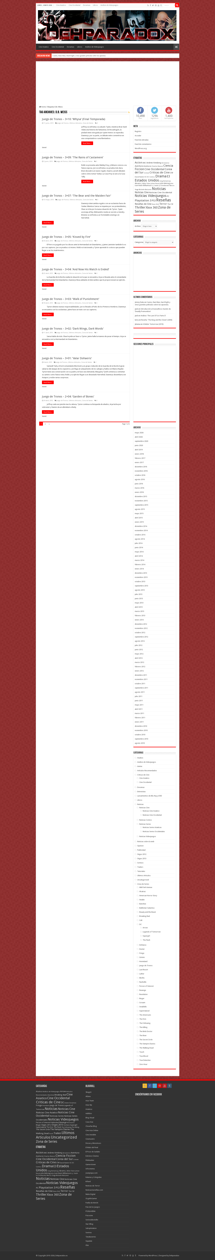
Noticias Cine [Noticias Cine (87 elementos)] (142, 192)
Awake (142, 900)
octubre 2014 (140, 535)
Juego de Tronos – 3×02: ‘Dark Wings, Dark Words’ (73, 328)
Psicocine (89, 1215)
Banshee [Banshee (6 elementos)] (51, 1095)
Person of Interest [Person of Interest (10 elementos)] (43, 1122)
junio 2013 (139, 598)
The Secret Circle (145, 1040)
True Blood (143, 1056)
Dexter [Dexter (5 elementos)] (66, 1103)
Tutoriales (141, 871)
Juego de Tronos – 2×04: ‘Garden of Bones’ (68, 396)
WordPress (152, 1256)
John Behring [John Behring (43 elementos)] (165, 183)
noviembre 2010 (141, 730)
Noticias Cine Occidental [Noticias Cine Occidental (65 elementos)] (160, 192)
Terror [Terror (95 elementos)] (163, 203)
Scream (142, 1003)
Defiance (142, 945)
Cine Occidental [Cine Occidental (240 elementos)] (58, 1098)
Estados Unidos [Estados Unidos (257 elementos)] (147, 180)
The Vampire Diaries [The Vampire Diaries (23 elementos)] (60, 1129)
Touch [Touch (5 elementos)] (51, 1133)
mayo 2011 (139, 705)
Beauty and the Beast (147, 912)
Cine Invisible (91, 1135)
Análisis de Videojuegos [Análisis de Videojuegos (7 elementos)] (51, 1091)
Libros (95, 5)
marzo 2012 (139, 662)
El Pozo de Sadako (93, 1152)
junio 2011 (139, 701)
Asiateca (89, 1109)
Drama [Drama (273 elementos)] (160, 176)
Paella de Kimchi (92, 1203)
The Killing (143, 1027)
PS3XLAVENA (90, 1211)
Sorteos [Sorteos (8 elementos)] (67, 1125)
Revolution (143, 994)
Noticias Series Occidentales (154, 831)
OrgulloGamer (91, 1198)
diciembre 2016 (141, 467)
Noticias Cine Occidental (152, 815)
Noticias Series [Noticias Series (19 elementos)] (57, 1116)
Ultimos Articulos (75, 123)
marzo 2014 (139, 560)
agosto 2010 (140, 743)
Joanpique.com (91, 1173)
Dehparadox (174, 1256)
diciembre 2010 (141, 726)
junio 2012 (139, 650)
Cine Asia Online (92, 1130)
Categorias (139, 242)
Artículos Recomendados (147, 771)
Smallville (143, 1007)
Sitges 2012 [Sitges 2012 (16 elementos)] (46, 1125)
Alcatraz (142, 891)
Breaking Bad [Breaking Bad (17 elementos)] (60, 1095)
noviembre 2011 (141, 679)
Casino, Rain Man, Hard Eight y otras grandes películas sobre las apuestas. (79, 56)
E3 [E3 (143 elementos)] (168, 176)
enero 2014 (139, 569)
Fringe (141, 953)
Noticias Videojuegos (147, 836)
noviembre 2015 (141, 501)
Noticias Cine (144, 808)
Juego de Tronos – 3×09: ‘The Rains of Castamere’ (72, 157)
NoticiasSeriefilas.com (94, 1190)
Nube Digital (90, 1194)
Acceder (138, 136)
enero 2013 (139, 620)
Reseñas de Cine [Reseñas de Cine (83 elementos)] (143, 204)
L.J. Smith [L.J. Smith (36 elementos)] (155, 185)
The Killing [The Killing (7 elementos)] (75, 1127)
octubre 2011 (140, 684)
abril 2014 (139, 556)
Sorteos (140, 863)
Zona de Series (88, 123)
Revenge (142, 990)
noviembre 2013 (141, 577)
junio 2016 (139, 484)
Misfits (142, 978)
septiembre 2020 (141, 441)
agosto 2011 (140, 692)
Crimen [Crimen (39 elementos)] (146, 173)
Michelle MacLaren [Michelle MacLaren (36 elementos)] (145, 189)
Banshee (142, 904)
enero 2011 (139, 722)
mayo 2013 (139, 603)
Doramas (86, 5)
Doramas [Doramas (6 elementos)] (72, 1103)
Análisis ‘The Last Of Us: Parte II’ (153, 316)
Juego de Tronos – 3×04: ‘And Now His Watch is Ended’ (75, 269)
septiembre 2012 (141, 637)
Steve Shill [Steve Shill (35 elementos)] (155, 204)
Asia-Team (90, 1101)
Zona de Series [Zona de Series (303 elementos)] (46, 1142)
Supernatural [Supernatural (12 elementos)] (41, 1127)
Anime (139, 766)
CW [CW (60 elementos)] (171, 172)
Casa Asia (89, 1122)
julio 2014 (138, 543)
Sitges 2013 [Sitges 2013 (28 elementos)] (57, 1124)
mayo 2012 (139, 654)
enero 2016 (139, 492)
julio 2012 (138, 645)
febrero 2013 (140, 615)
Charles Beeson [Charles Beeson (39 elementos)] (157, 166)
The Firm (142, 1019)
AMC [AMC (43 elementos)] (144, 163)
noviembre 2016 (141, 471)
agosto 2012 (140, 641)
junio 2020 (139, 445)
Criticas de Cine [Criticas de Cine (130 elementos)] (160, 172)
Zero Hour (143, 1064)
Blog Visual (90, 1118)
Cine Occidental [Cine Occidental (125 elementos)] (154, 169)
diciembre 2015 (141, 496)
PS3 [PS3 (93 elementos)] (154, 200)
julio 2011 (138, 696)
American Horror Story (148, 896)
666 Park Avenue (145, 887)
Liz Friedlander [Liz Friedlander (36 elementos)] (164, 185)
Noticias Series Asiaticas (152, 827)
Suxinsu (89, 1232)
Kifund (88, 1181)
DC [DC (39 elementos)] (146, 177)
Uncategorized (143, 880)
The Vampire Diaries (147, 1044)
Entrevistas (141, 792)
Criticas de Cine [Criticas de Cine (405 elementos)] (48, 1102)
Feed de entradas (141, 140)
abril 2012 (139, 658)
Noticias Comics (145, 820)
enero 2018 (139, 454)
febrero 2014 (140, 564)
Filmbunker (90, 1160)
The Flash (146, 940)
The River (143, 1035)
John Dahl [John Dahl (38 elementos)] (54, 1173)
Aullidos (89, 1113)
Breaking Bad (144, 916)
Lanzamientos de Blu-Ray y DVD (149, 796)
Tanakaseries (91, 1237)
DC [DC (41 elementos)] (62, 1102)
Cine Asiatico (61, 5)
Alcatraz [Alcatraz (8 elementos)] (39, 1091)
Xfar (87, 1245)
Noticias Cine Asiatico (151, 811)
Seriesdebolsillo (92, 1220)
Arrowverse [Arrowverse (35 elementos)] (165, 163)
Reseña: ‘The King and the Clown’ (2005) (156, 320)
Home (42, 107)
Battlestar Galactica (146, 908)
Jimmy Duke (139, 302)
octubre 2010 (140, 735)
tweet (44, 147)
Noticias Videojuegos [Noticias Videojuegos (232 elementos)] (150, 196)
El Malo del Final (92, 1147)
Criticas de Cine (143, 775)
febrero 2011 (140, 718)
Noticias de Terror (93, 1186)
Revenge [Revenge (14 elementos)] (63, 1122)
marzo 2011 (139, 713)
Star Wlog (89, 1224)
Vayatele (89, 1241)
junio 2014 (139, 547)
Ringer (141, 998)
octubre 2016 (140, 475)
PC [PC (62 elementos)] (168, 196)
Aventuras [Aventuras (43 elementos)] (147, 166)
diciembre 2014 (141, 526)
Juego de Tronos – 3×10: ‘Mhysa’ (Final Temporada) (73, 119)
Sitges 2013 (141, 858)
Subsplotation (91, 1228)
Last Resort (143, 970)
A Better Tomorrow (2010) (153, 324)
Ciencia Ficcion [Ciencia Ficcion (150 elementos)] (66, 1155)
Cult (140, 920)
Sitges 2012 (141, 854)
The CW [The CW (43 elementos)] (170, 204)
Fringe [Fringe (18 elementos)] (39, 1105)
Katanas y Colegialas (94, 1177)
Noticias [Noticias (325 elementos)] (159, 188)
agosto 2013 (140, 590)
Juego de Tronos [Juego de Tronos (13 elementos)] (57, 1105)
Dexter (142, 949)
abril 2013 (139, 607)
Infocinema (90, 1169)
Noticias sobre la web (145, 841)
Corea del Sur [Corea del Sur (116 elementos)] (64, 1159)
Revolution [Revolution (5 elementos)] (71, 1122)
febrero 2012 (140, 667)
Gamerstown (91, 1164)
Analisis (140, 758)
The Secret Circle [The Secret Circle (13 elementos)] (43, 1129)
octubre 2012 (140, 633)
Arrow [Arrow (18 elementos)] (63, 1091)
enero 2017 (139, 462)
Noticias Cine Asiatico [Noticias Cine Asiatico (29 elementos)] (46, 1112)
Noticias (140, 804)
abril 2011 (139, 709)
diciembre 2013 (141, 573)
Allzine (88, 1096)
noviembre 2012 (141, 628)
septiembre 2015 (141, 505)
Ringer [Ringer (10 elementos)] (38, 1125)
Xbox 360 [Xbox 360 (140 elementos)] (152, 207)
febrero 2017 (140, 458)
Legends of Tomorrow (152, 932)
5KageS (88, 1092)
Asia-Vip (89, 1105)
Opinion (140, 846)
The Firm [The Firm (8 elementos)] (49, 1127)
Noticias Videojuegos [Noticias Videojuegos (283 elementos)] (63, 1119)
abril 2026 (139, 437)
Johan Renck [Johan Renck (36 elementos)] (155, 183)
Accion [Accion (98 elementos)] (138, 162)
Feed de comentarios (143, 144)
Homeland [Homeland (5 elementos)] (45, 1105)
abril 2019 (139, 450)
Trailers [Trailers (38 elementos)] (57, 1133)
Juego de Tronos (63, 123)
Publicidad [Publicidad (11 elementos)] (55, 1122)
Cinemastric (90, 1139)
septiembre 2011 (141, 688)
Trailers (140, 867)
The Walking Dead (146, 1048)
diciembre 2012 (141, 624)
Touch (141, 1052)
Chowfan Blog (91, 1126)
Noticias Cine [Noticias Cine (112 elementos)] (66, 1109)
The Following (144, 1023)
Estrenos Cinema (92, 1156)
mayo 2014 (139, 552)
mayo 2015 (139, 513)
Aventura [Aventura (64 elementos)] (139, 166)
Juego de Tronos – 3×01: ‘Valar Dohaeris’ (67, 358)
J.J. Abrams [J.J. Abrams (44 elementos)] (61, 1171)
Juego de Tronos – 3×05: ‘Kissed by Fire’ (66, 236)
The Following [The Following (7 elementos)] (66, 1127)
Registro (138, 131)
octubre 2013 (140, 581)
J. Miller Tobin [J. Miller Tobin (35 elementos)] (145, 183)
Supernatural (144, 1011)
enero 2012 (139, 671)
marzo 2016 (139, 488)
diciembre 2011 (141, 675)
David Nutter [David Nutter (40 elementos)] (139, 177)
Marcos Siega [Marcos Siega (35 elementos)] (51, 1175)
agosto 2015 (140, 509)
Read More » (87, 143)
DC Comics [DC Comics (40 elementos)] (151, 177)
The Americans (145, 1015)
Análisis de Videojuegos (109, 5)
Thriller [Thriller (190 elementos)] (140, 207)
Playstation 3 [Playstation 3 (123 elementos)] (143, 200)
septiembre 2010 (141, 739)
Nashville (142, 982)
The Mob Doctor (145, 1031)
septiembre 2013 (141, 586)
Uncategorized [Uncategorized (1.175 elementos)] (64, 1137)
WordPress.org (141, 148)
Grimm (142, 957)
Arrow (145, 928)
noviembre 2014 (141, 530)
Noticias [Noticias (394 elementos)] (51, 1109)
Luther (141, 974)
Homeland (143, 961)
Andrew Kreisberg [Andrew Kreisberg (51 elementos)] (153, 163)
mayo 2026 (139, 433)
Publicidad (141, 850)
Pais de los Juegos (93, 1207)
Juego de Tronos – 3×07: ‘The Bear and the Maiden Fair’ (76, 195)
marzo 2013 (139, 611)
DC (140, 924)
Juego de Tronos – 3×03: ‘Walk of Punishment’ (70, 299)
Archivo (138, 226)
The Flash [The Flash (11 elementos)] (57, 1127)
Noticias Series (145, 824)
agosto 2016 (140, 479)
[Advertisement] (107, 85)
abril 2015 (139, 518)
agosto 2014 (140, 539)
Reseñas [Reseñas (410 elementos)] (163, 200)
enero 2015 (139, 522)
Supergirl (146, 936)
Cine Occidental (74, 5)
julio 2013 (138, 594)
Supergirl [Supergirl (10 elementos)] (73, 1125)
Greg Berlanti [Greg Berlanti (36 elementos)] (164, 181)
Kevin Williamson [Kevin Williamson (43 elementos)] (145, 185)
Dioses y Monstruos (93, 1143)
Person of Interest (146, 986)
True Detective (145, 1060)
